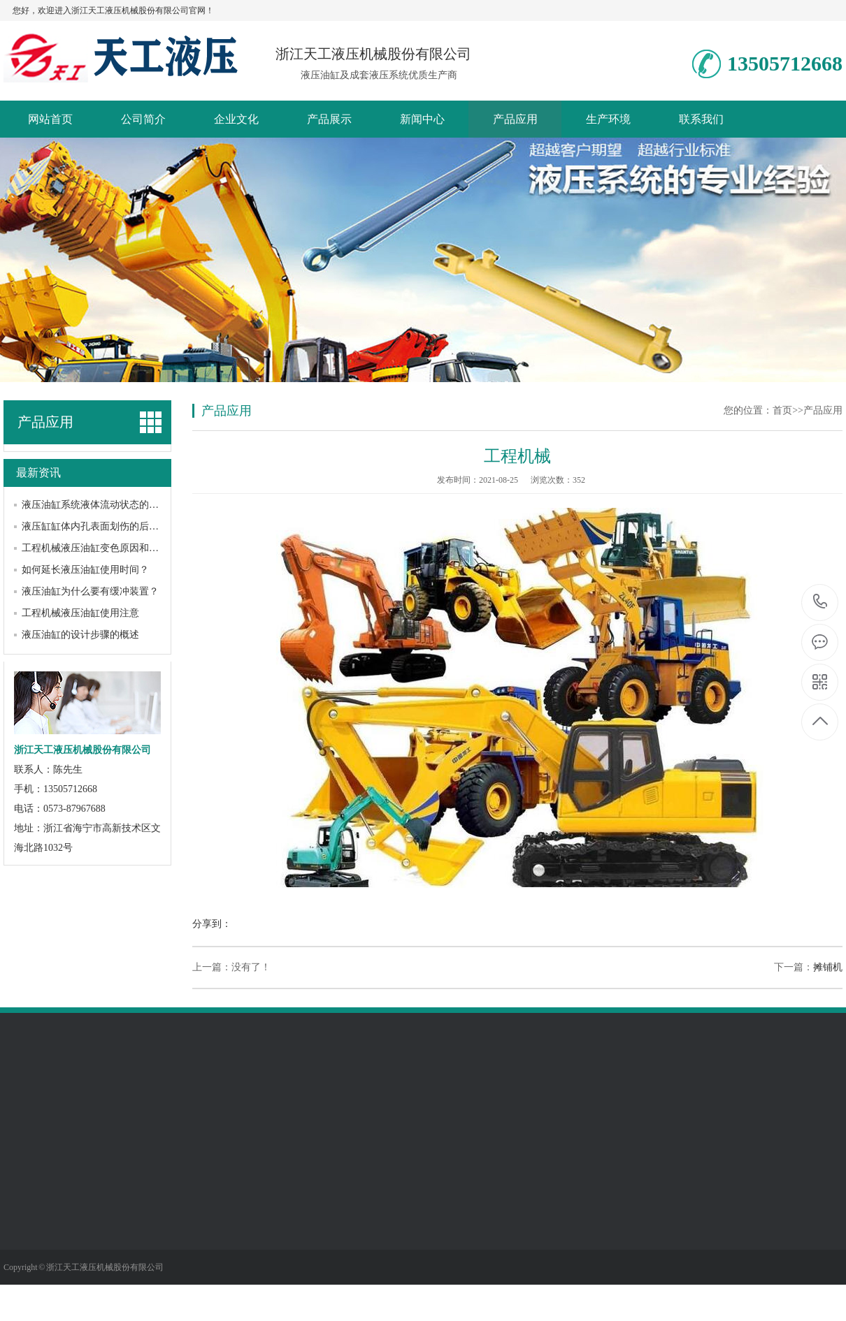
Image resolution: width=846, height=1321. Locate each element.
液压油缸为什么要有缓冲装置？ (90, 591)
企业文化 (236, 119)
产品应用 (515, 119)
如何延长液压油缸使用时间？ (85, 569)
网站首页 (50, 119)
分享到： (211, 924)
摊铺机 (828, 967)
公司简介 (143, 119)
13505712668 (820, 602)
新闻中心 (422, 119)
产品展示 (329, 119)
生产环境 (608, 119)
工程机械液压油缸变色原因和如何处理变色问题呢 (129, 548)
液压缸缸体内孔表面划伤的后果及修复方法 (115, 526)
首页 (782, 410)
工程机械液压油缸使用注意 (80, 613)
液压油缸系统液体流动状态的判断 (95, 504)
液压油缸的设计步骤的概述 (80, 634)
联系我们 (701, 119)
